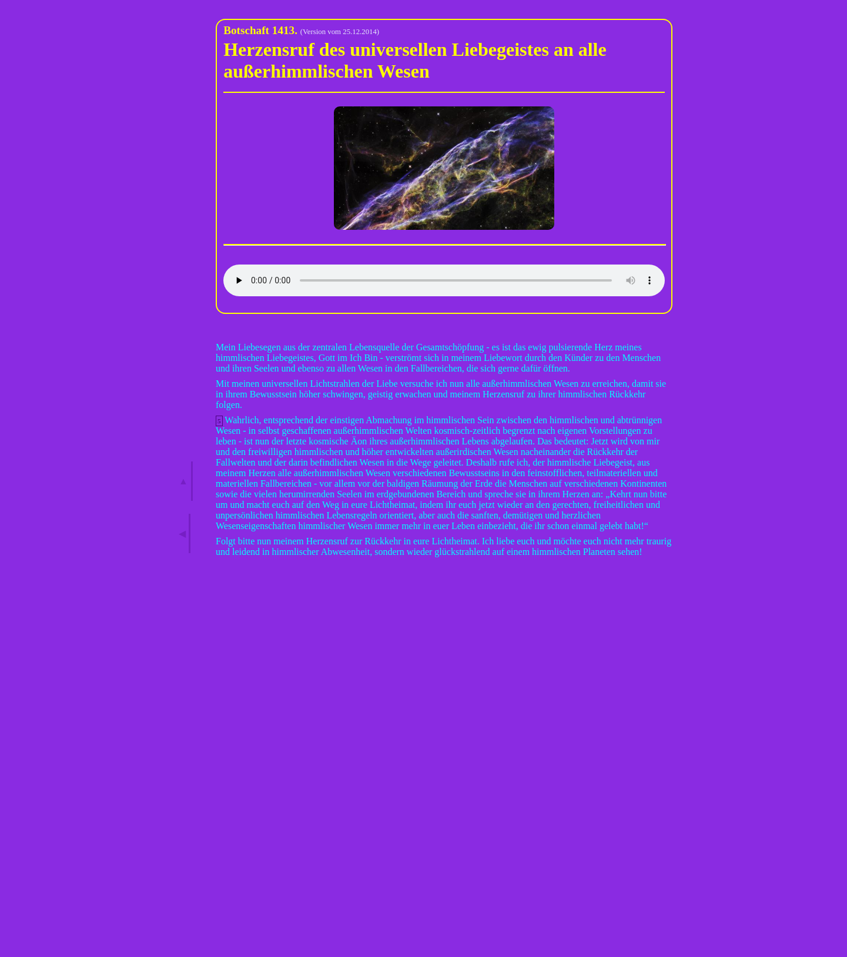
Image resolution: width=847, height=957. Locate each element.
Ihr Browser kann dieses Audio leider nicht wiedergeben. (444, 280)
